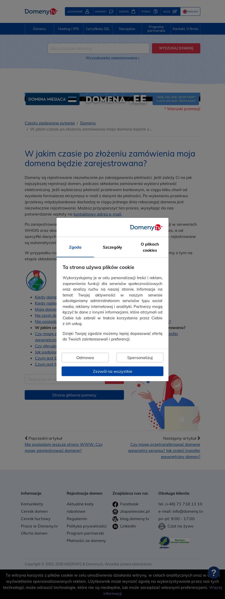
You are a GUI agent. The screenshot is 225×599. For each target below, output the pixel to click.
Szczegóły (112, 247)
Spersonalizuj (140, 357)
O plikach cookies (150, 247)
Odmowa (85, 357)
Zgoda (75, 247)
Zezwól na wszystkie (112, 371)
